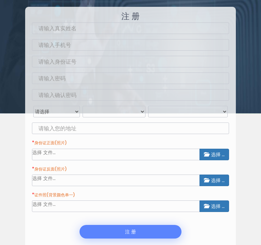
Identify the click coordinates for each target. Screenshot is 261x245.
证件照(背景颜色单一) (54, 195)
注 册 (130, 231)
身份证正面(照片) (50, 143)
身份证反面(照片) (50, 169)
